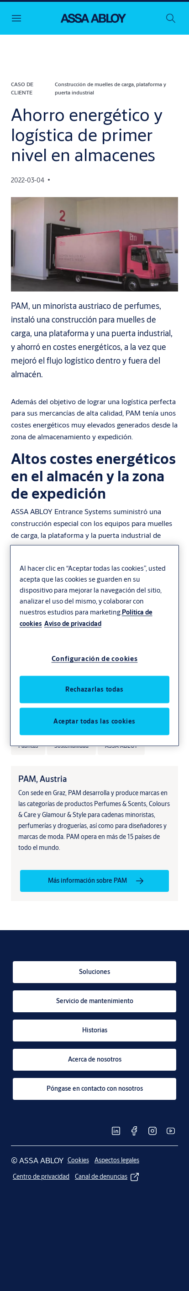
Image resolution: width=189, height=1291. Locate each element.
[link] (94, 881)
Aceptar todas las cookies (94, 721)
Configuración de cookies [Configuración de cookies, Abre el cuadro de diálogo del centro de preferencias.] (95, 658)
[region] (95, 646)
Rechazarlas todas (94, 689)
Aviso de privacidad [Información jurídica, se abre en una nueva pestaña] (72, 623)
